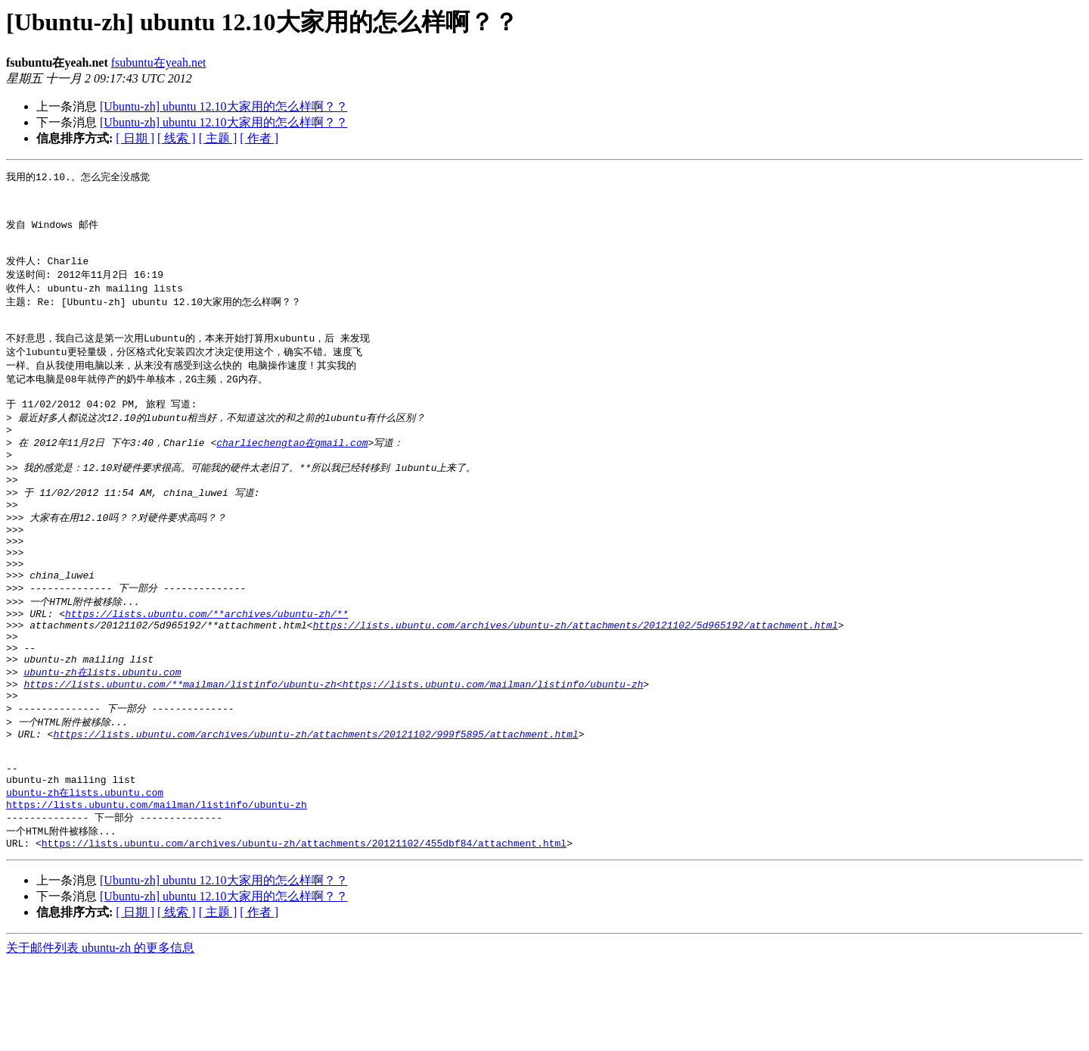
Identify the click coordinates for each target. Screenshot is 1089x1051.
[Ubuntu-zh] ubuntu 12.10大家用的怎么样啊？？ (224, 106)
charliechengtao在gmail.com (292, 472)
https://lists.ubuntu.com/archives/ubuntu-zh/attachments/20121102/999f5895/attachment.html (315, 806)
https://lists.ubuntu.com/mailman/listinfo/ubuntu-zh (156, 889)
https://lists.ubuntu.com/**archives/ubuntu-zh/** (206, 668)
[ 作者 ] (259, 138)
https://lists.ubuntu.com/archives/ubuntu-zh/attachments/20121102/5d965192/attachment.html (575, 681)
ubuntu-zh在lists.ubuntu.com (102, 736)
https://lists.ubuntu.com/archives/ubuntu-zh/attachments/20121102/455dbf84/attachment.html (304, 931)
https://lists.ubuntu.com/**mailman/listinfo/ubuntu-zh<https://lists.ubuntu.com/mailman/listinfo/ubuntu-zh (333, 750)
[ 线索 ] (176, 138)
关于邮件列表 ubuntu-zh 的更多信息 (100, 1036)
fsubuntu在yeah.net (158, 62)
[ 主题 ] (218, 138)
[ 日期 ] (135, 138)
